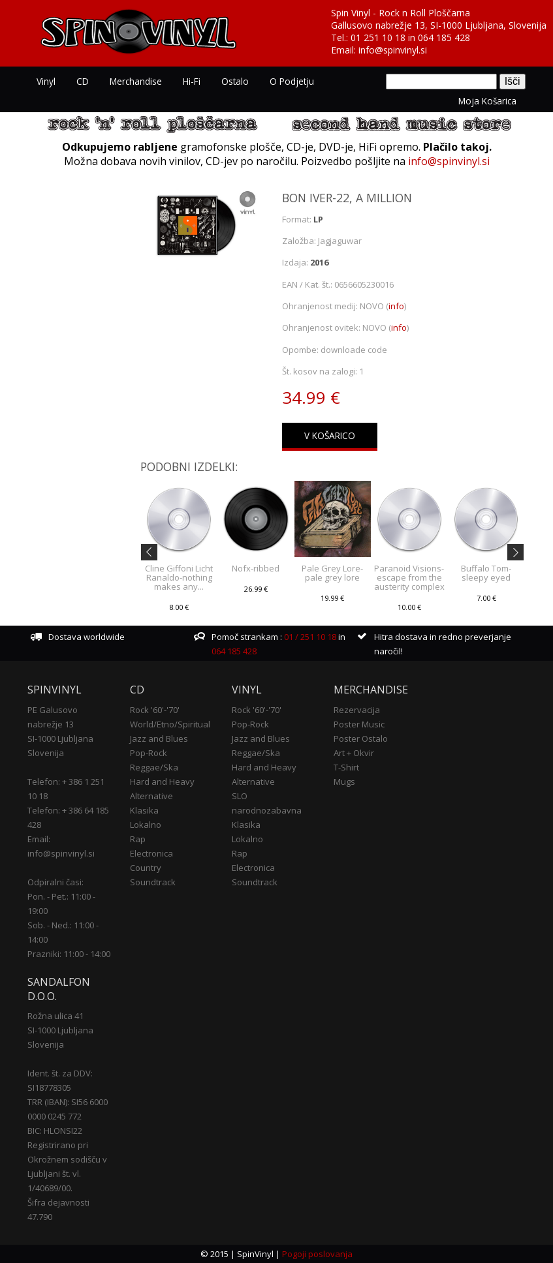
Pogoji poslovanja (317, 1254)
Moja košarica (487, 101)
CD (82, 81)
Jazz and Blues (159, 738)
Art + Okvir (354, 753)
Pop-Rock (148, 753)
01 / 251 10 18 (309, 637)
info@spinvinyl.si (392, 50)
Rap (138, 839)
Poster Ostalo (361, 738)
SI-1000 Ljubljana (60, 738)
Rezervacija (357, 710)
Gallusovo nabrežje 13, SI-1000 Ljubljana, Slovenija (438, 25)
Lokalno (145, 824)
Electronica (151, 853)
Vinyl (46, 81)
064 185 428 (444, 37)
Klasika (144, 810)
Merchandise (136, 81)
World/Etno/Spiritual (170, 724)
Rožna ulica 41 (55, 1016)
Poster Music (359, 724)
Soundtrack (153, 882)
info (396, 306)
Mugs (344, 781)
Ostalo (235, 81)
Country (145, 868)
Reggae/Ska (154, 767)
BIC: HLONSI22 (54, 1130)
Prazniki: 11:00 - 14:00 (68, 954)
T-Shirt (346, 767)
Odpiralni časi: (55, 882)
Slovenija (45, 753)
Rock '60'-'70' (155, 710)
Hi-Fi (191, 81)
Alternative (151, 796)
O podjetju (292, 81)
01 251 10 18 (378, 37)
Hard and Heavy (162, 781)
